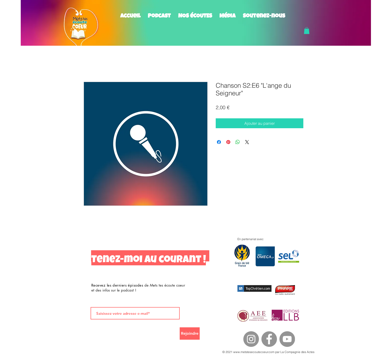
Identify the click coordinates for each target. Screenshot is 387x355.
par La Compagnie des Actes (294, 352)
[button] (307, 30)
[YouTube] (287, 339)
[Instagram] (251, 339)
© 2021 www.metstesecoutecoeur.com (248, 352)
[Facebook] (269, 339)
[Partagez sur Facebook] (219, 142)
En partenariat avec (250, 239)
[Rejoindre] (190, 333)
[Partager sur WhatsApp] (238, 142)
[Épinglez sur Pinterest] (228, 142)
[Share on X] (247, 142)
